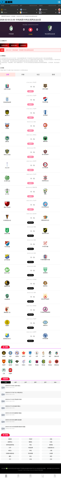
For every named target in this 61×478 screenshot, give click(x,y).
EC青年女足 (7, 181)
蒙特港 (7, 141)
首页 (51, 456)
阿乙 (35, 148)
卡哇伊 (30, 439)
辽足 (51, 459)
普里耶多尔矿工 (7, 338)
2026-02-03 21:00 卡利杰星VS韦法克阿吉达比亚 (27, 16)
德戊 (35, 226)
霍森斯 (7, 325)
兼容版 (51, 444)
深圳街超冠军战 (10, 444)
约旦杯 (15, 70)
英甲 (21, 5)
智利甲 (34, 161)
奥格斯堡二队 (7, 312)
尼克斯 (7, 128)
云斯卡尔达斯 (7, 89)
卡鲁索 (1, 70)
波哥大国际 (45, 89)
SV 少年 (7, 194)
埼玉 (30, 456)
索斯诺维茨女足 (45, 220)
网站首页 (8, 16)
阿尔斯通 (30, 453)
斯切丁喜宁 (7, 273)
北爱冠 (40, 5)
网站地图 (40, 470)
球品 (30, 444)
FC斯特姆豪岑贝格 (45, 259)
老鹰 (45, 128)
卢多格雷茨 (7, 299)
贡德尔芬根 (7, 233)
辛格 (12, 70)
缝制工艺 (6, 70)
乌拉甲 (34, 108)
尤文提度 (45, 115)
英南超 (2, 5)
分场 (30, 459)
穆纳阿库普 (7, 286)
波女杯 (34, 213)
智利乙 (34, 134)
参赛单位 (10, 442)
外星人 (10, 450)
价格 (51, 439)
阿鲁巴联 (34, 187)
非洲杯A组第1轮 (10, 453)
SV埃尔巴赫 (45, 246)
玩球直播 (23, 45)
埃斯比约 (45, 325)
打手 (10, 447)
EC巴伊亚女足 (45, 207)
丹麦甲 (34, 318)
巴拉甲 (34, 95)
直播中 (30, 91)
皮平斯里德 (7, 259)
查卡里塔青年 (45, 154)
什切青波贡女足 (7, 220)
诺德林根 (45, 272)
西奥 (45, 194)
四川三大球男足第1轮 (22, 70)
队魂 (51, 442)
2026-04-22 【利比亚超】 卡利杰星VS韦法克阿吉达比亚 (20, 50)
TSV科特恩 (7, 246)
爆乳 (10, 456)
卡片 (10, 459)
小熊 (51, 450)
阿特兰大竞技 (7, 154)
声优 (30, 450)
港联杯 (10, 439)
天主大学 (7, 167)
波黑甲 (34, 332)
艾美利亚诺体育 (7, 102)
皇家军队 (45, 286)
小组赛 (51, 453)
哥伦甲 (34, 82)
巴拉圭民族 (45, 102)
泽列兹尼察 (45, 338)
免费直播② (14, 45)
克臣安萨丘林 (45, 233)
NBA (35, 121)
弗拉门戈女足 (7, 207)
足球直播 (13, 16)
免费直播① (5, 45)
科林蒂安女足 (45, 180)
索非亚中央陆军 (45, 299)
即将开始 (30, 222)
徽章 (9, 70)
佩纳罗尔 (7, 115)
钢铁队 (30, 442)
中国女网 (30, 447)
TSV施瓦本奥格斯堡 (45, 312)
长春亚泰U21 (51, 447)
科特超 (34, 279)
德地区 (34, 305)
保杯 (35, 292)
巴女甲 (34, 174)
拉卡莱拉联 (45, 167)
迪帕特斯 (45, 141)
